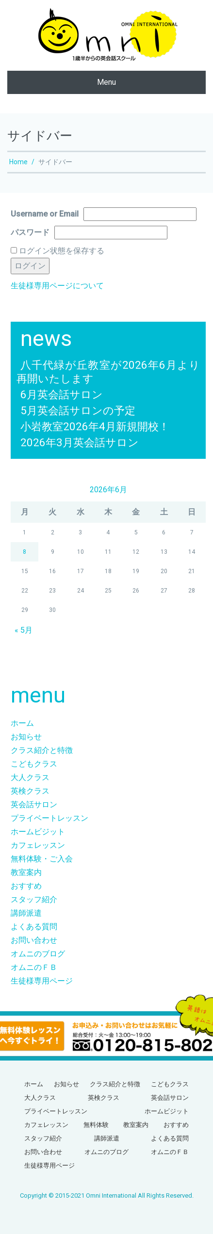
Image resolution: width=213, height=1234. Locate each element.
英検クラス (30, 791)
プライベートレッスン (49, 818)
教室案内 (26, 872)
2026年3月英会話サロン (79, 442)
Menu (106, 82)
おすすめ (26, 885)
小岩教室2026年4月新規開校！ (94, 426)
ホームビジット (38, 831)
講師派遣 (26, 913)
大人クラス (30, 777)
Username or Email (45, 214)
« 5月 (24, 630)
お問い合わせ (34, 940)
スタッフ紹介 (34, 899)
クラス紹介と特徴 (42, 750)
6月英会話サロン (61, 394)
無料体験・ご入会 (42, 858)
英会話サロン (34, 804)
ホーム (22, 723)
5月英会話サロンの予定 (77, 410)
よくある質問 (34, 926)
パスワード (30, 232)
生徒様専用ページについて (57, 285)
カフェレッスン (38, 845)
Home (18, 162)
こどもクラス (34, 763)
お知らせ (26, 736)
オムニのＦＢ (34, 967)
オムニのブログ (38, 953)
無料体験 (96, 1124)
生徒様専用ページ (42, 980)
